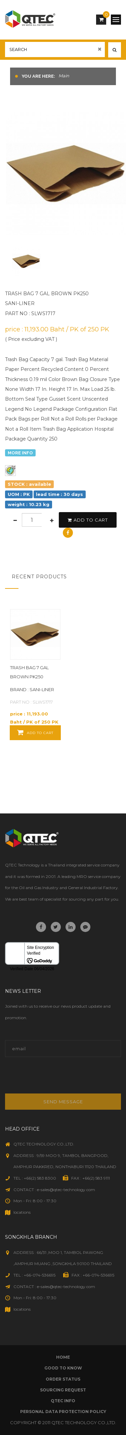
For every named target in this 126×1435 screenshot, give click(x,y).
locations (22, 1212)
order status (63, 1379)
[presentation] (50, 1078)
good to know (63, 1367)
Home (63, 1357)
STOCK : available (29, 484)
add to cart (88, 520)
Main (63, 75)
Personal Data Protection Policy (63, 1411)
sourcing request (63, 1389)
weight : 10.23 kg (28, 504)
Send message (63, 1101)
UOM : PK (19, 494)
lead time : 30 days (59, 494)
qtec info (63, 1400)
